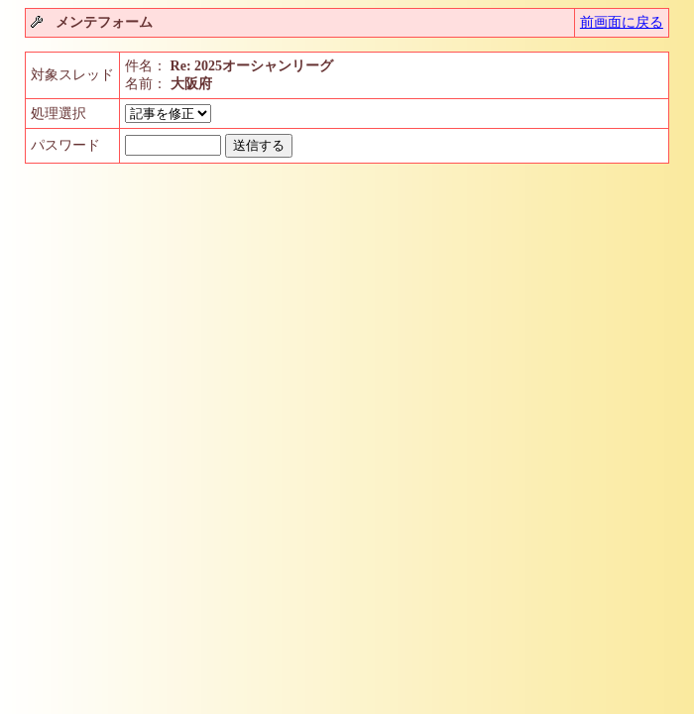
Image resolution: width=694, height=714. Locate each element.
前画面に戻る (621, 22)
